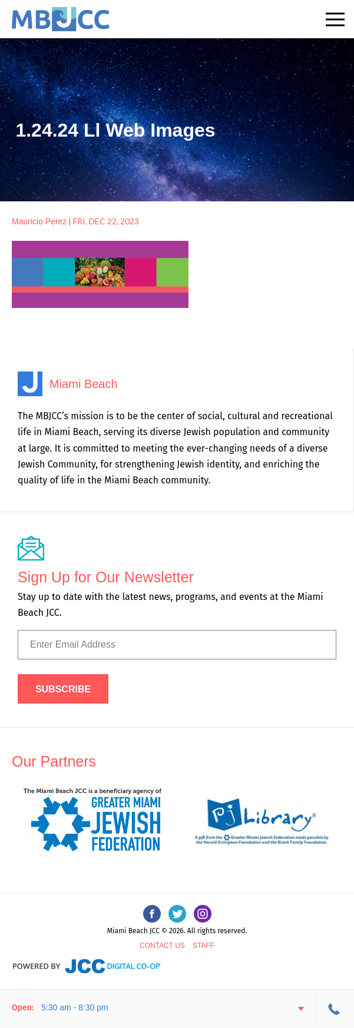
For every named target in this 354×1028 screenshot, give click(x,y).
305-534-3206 (335, 1009)
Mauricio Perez (39, 221)
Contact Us (162, 945)
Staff (203, 945)
